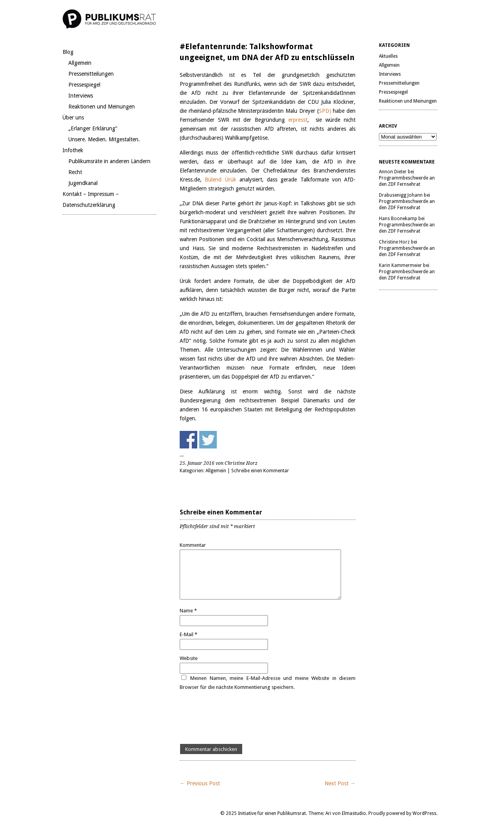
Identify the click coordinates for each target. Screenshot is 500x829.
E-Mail (188, 634)
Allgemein (79, 63)
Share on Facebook (188, 439)
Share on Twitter (208, 439)
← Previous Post (200, 783)
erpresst (297, 120)
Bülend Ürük (220, 179)
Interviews (80, 96)
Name (188, 611)
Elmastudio (354, 813)
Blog (67, 52)
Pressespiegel (84, 85)
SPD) (325, 111)
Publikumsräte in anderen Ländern (109, 161)
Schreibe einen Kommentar (260, 470)
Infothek (72, 150)
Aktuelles (388, 56)
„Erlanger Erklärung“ (92, 128)
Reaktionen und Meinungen (101, 106)
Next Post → (340, 783)
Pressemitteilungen (91, 74)
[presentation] (239, 718)
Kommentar (193, 545)
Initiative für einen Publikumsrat (272, 813)
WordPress (424, 813)
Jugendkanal (83, 183)
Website (189, 658)
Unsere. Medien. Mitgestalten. (104, 139)
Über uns (73, 117)
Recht (75, 172)
